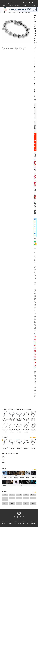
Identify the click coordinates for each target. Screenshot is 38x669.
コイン (19, 503)
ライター (33, 498)
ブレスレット (33, 494)
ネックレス (19, 494)
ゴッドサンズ (19, 5)
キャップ (4, 503)
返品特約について (15, 522)
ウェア (26, 503)
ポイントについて (19, 522)
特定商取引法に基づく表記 (4, 522)
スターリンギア (9, 5)
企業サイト (27, 523)
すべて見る (34, 469)
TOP (1, 12)
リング (4, 494)
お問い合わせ (24, 522)
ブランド (4, 12)
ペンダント (12, 494)
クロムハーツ (29, 5)
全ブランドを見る (33, 437)
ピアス (26, 494)
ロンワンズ (24, 5)
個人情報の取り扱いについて (10, 522)
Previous (3, 29)
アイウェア (26, 498)
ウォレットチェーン (4, 499)
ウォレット (19, 498)
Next (29, 29)
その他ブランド (34, 5)
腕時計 (12, 503)
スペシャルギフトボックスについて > (35, 126)
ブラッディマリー (4, 6)
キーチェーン (11, 498)
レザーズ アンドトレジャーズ (14, 6)
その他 (33, 503)
